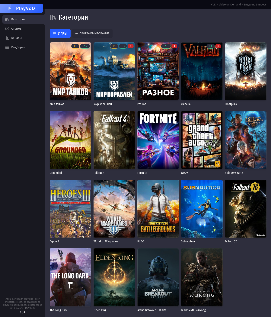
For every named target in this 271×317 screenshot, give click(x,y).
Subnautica (188, 241)
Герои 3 (54, 241)
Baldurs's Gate (234, 173)
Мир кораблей (103, 104)
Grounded (56, 173)
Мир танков (57, 104)
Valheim (186, 104)
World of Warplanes (106, 241)
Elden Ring (100, 310)
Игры (60, 33)
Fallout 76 (231, 241)
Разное (141, 104)
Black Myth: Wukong (193, 310)
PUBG (140, 241)
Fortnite (142, 173)
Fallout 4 (99, 173)
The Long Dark (58, 310)
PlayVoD (21, 8)
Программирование (92, 33)
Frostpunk (231, 104)
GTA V (184, 173)
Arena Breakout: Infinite (151, 310)
